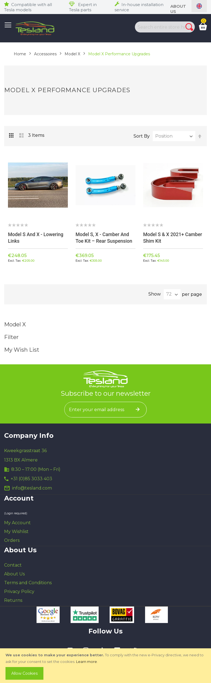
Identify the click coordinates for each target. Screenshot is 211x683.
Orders (12, 540)
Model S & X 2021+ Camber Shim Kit (164, 237)
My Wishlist (16, 531)
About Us (14, 574)
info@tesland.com (32, 488)
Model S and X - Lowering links (36, 237)
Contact (13, 565)
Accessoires (45, 53)
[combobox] (159, 26)
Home (20, 53)
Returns (13, 600)
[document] (106, 666)
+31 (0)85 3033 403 (31, 479)
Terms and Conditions (28, 583)
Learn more (86, 661)
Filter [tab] (105, 337)
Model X (72, 53)
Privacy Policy (19, 591)
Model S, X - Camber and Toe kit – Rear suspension (105, 237)
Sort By (142, 136)
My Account (17, 523)
